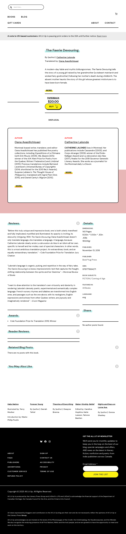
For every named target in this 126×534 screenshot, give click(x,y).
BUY (51, 106)
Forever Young (36, 404)
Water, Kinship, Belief (84, 404)
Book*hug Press (89, 259)
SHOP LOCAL (53, 120)
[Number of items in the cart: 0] (116, 14)
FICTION (86, 278)
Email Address (90, 464)
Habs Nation (13, 404)
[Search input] (26, 7)
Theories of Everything (63, 404)
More (49, 90)
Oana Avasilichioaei (68, 61)
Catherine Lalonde (65, 57)
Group (23, 515)
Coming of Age (98, 278)
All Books (86, 288)
